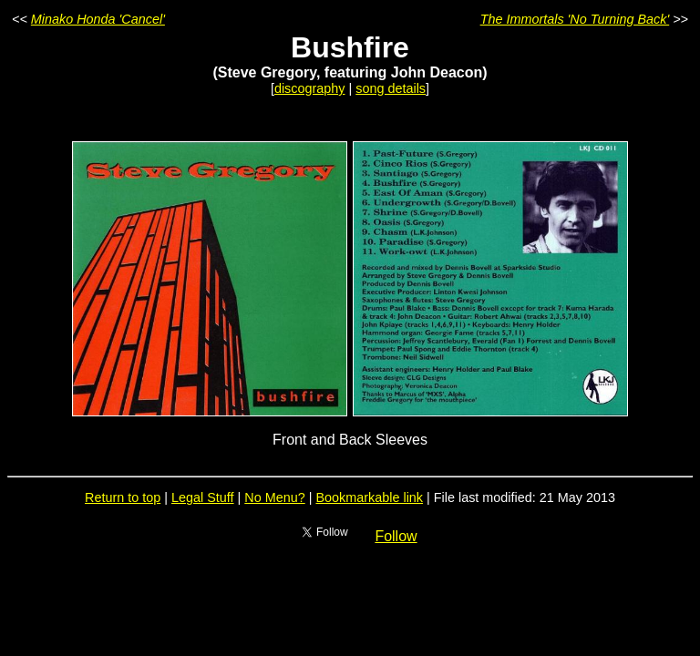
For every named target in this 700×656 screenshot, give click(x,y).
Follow (396, 536)
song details (390, 88)
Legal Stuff (202, 497)
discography (309, 88)
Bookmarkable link (369, 497)
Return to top (122, 497)
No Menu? (274, 497)
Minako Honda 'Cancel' (98, 19)
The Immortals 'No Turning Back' (575, 19)
